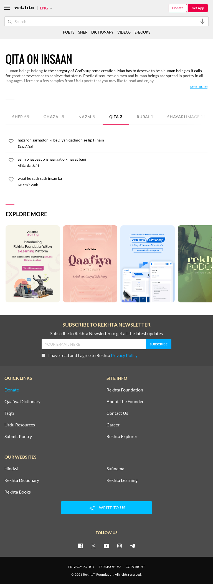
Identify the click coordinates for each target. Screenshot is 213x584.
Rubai (145, 116)
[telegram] (132, 545)
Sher (20, 116)
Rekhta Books (17, 492)
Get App (198, 8)
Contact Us (117, 413)
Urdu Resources (19, 425)
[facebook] (80, 545)
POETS (68, 32)
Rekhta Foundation (124, 390)
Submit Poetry (18, 436)
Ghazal (54, 116)
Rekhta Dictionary (21, 480)
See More (198, 86)
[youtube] (106, 545)
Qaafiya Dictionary (22, 401)
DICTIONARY (102, 32)
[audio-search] (202, 21)
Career (113, 425)
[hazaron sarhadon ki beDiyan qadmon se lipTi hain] (112, 140)
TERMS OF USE (110, 567)
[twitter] (93, 545)
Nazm (86, 116)
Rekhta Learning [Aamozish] (122, 480)
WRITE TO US (106, 508)
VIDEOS (124, 32)
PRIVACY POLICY (81, 567)
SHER (82, 32)
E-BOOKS (142, 32)
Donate (177, 8)
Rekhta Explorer (121, 436)
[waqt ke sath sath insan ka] (112, 178)
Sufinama (115, 468)
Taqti (9, 413)
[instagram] (119, 545)
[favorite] (11, 142)
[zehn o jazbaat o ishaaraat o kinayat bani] (112, 159)
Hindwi (11, 468)
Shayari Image (186, 116)
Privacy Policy (124, 355)
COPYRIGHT (135, 567)
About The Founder (125, 401)
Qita (116, 116)
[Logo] (24, 8)
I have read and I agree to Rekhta (90, 355)
